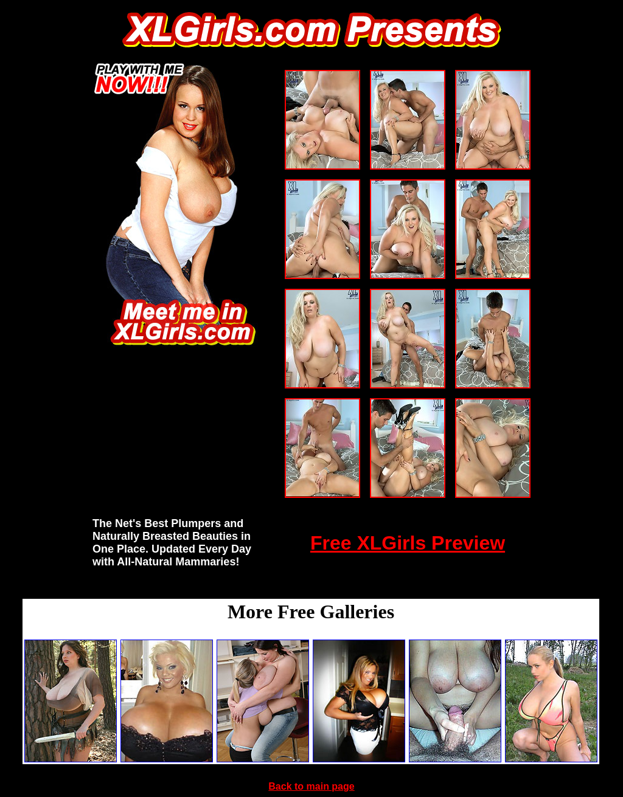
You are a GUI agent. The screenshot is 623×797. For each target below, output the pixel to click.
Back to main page (311, 786)
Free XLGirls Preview (407, 543)
